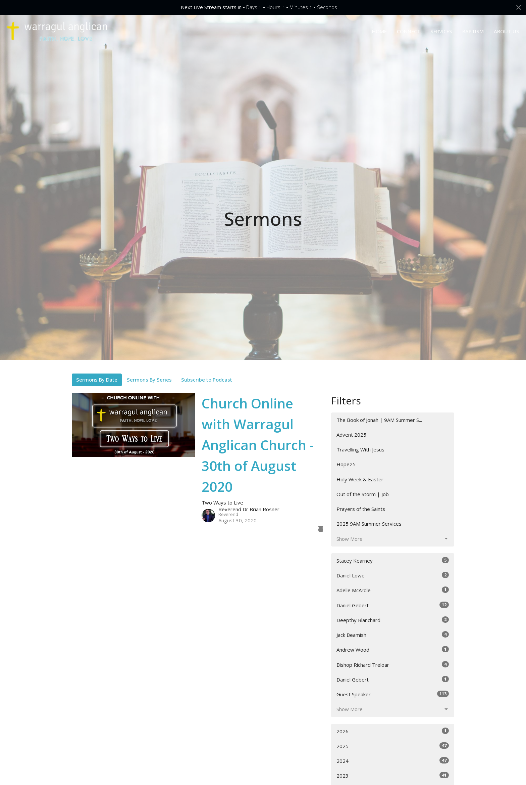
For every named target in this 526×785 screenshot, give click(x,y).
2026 (392, 731)
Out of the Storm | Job (362, 494)
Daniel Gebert (392, 605)
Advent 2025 (351, 434)
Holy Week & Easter (359, 479)
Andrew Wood (392, 649)
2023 (392, 775)
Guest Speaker (392, 694)
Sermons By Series (149, 379)
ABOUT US (506, 31)
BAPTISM (473, 31)
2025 (392, 745)
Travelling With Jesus (360, 449)
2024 (392, 760)
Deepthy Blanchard (392, 619)
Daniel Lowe (392, 575)
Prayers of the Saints (360, 509)
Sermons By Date (96, 379)
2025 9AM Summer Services (369, 523)
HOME (379, 31)
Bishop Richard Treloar (392, 664)
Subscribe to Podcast (206, 379)
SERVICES (441, 31)
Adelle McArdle (392, 590)
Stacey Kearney (392, 560)
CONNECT (408, 31)
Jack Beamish (392, 634)
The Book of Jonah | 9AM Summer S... (379, 420)
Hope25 (346, 464)
